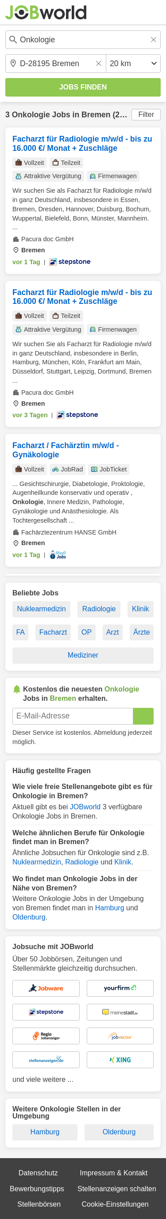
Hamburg (109, 908)
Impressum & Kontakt (113, 1173)
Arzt (112, 632)
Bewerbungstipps (37, 1189)
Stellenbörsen (39, 1204)
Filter (146, 114)
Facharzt (53, 632)
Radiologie (99, 609)
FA (20, 632)
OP (86, 632)
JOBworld (85, 807)
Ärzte (141, 632)
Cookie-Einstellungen (114, 1204)
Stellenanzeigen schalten (116, 1189)
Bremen (96, 114)
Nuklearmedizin (41, 609)
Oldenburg (29, 917)
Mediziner (83, 655)
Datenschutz (38, 1173)
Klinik (140, 609)
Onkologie (31, 114)
